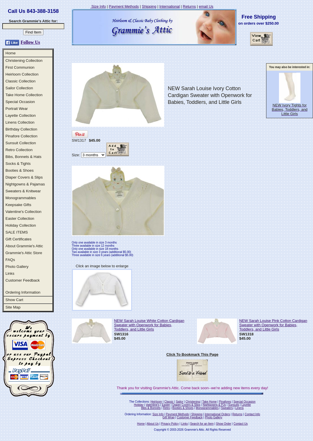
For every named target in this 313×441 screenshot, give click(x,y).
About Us (153, 423)
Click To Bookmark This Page (192, 354)
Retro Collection (19, 150)
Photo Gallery (17, 266)
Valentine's (153, 404)
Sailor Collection (19, 88)
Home (10, 53)
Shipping (149, 6)
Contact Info (252, 414)
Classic (169, 401)
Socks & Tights (18, 163)
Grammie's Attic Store (23, 253)
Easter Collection (19, 218)
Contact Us (241, 423)
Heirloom (156, 401)
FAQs (10, 260)
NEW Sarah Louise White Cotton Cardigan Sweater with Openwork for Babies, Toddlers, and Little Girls (149, 325)
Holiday (138, 404)
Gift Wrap (169, 417)
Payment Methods (124, 6)
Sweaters (227, 408)
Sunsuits (233, 404)
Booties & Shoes (19, 170)
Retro (166, 408)
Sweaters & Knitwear (23, 191)
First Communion (19, 67)
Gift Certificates (18, 239)
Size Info (98, 6)
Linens (239, 408)
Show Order (223, 423)
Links (9, 273)
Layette (246, 404)
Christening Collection (24, 60)
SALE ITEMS (16, 232)
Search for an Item (202, 423)
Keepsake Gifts (18, 205)
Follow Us (30, 42)
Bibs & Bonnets (151, 408)
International (169, 6)
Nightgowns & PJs (214, 404)
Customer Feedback (22, 280)
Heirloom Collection (22, 74)
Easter (166, 404)
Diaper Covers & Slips (24, 177)
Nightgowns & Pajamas (25, 184)
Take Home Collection (24, 95)
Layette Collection (20, 115)
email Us (206, 6)
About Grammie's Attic (24, 246)
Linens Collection (20, 122)
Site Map (13, 307)
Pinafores (225, 401)
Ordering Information (22, 292)
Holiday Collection (20, 225)
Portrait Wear (16, 108)
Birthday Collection (21, 129)
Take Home (209, 401)
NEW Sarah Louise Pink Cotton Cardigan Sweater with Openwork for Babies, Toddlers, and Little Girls (273, 325)
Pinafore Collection (21, 136)
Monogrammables (20, 198)
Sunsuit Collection (20, 143)
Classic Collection (20, 81)
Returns (189, 6)
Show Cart (14, 300)
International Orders (217, 414)
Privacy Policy (170, 423)
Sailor (179, 401)
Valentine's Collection (23, 211)
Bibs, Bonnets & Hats (23, 157)
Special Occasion (20, 102)
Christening (193, 401)
